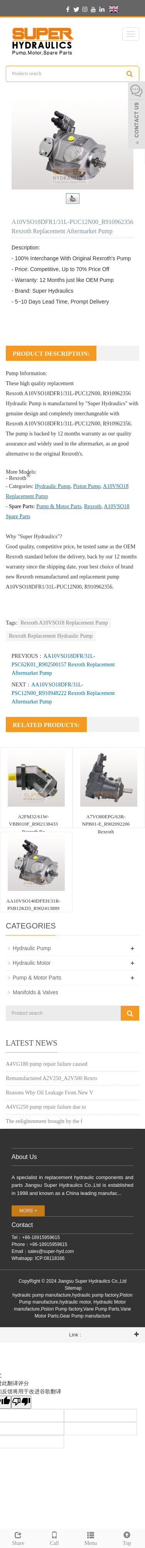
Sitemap (73, 1288)
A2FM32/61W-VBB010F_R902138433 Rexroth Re (33, 824)
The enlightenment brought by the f (44, 1121)
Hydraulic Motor (32, 963)
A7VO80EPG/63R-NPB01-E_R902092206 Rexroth (106, 824)
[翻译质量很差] (21, 1402)
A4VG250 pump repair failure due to (46, 1107)
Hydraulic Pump (23, 403)
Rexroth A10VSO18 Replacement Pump (64, 623)
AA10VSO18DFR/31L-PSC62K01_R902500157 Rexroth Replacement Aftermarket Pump (63, 664)
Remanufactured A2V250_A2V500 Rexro (51, 1078)
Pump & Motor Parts (37, 978)
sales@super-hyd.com (51, 1251)
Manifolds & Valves (35, 992)
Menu (90, 1537)
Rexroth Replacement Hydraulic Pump (51, 636)
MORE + (28, 1210)
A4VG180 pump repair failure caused (46, 1064)
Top (127, 1537)
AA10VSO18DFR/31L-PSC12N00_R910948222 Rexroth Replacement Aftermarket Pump (63, 693)
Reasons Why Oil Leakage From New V (49, 1093)
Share (18, 1537)
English (123, 9)
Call (54, 1537)
